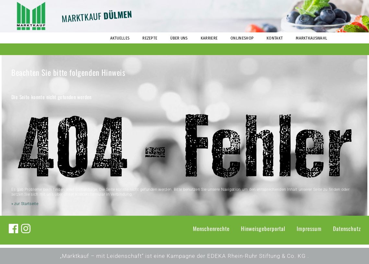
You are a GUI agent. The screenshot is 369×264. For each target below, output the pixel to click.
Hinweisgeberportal (263, 228)
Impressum (309, 228)
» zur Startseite (24, 203)
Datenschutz (347, 228)
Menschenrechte (211, 228)
